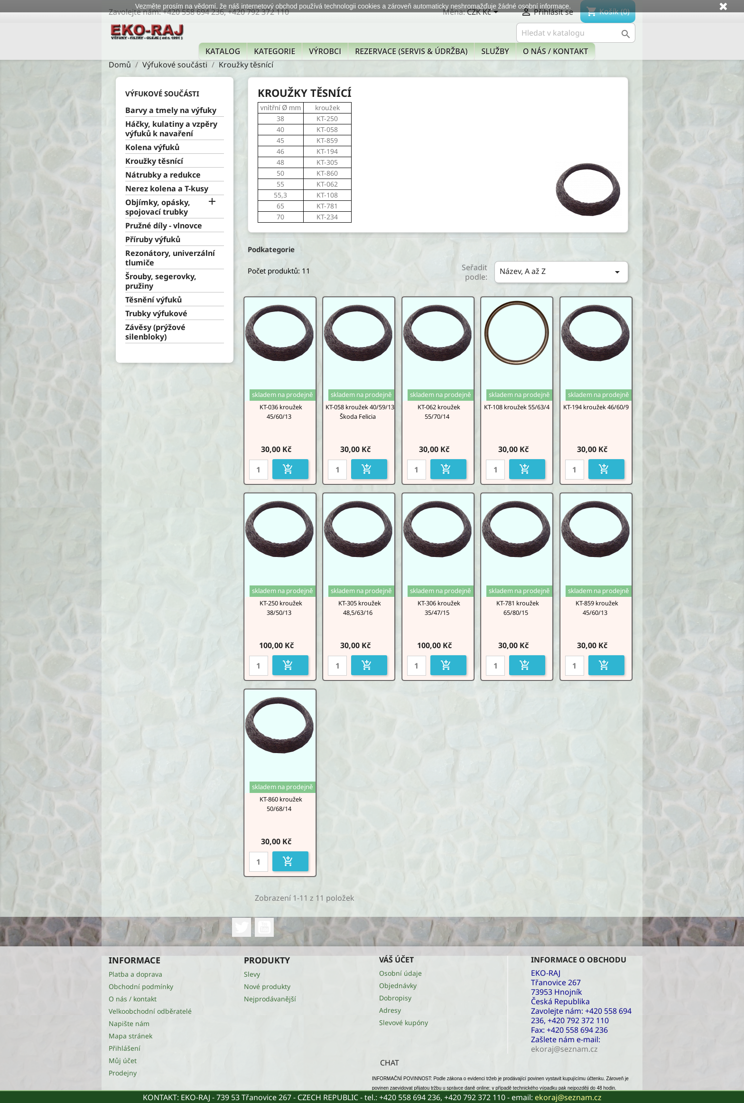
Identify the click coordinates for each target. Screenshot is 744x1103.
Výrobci (325, 51)
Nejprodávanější (270, 998)
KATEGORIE (274, 51)
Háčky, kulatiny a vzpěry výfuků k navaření (171, 129)
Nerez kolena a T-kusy (166, 189)
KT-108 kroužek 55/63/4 (516, 407)
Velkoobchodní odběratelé (150, 1011)
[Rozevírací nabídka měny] (484, 13)
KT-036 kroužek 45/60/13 (281, 412)
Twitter (241, 927)
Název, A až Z (561, 272)
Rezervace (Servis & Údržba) (411, 51)
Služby (495, 51)
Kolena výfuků (152, 147)
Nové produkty (267, 986)
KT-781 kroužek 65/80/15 (517, 608)
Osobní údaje (400, 973)
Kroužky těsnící (154, 161)
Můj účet (123, 1060)
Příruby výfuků (152, 240)
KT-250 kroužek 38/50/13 (281, 608)
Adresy (390, 1010)
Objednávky (398, 985)
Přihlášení (124, 1048)
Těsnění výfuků (153, 300)
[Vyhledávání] (575, 33)
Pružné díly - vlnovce (163, 226)
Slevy (252, 974)
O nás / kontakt (555, 51)
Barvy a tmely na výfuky (170, 110)
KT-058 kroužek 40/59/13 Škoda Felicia (360, 412)
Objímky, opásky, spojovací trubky (157, 207)
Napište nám (129, 1023)
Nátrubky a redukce (163, 175)
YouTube (264, 927)
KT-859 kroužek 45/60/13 (597, 608)
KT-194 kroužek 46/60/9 (596, 407)
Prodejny (123, 1072)
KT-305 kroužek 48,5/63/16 (359, 608)
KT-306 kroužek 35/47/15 (439, 608)
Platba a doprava (135, 974)
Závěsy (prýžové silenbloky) (155, 332)
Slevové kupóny (403, 1022)
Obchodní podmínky (141, 986)
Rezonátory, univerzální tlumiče (170, 258)
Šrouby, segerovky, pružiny (160, 281)
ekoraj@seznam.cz (568, 1097)
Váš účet (396, 959)
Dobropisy (395, 997)
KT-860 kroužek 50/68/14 (281, 804)
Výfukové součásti (162, 93)
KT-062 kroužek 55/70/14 (439, 412)
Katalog (222, 51)
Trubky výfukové (156, 314)
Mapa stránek (130, 1035)
